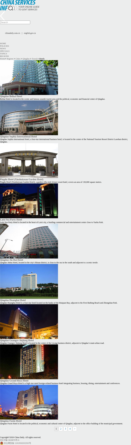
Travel (34, 59)
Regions (4, 56)
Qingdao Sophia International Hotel (18, 136)
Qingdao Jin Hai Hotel (11, 260)
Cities (18, 59)
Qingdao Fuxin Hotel (10, 421)
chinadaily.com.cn (12, 33)
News (3, 48)
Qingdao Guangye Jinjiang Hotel (17, 340)
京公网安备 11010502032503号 (17, 443)
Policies (4, 46)
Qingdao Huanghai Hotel (13, 300)
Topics (3, 53)
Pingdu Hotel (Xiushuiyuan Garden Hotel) (21, 179)
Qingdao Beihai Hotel (11, 96)
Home (3, 43)
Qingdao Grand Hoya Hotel (14, 380)
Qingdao (26, 59)
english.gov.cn (30, 33)
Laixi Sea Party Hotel (11, 219)
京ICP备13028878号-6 (9, 440)
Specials (4, 51)
